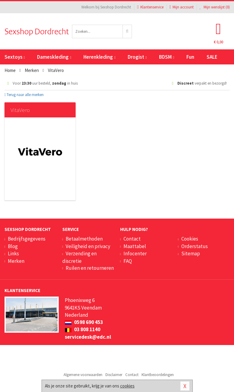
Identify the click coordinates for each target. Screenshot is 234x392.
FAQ (127, 261)
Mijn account (182, 7)
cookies (127, 386)
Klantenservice (150, 7)
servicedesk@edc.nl (88, 337)
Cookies (189, 238)
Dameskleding (54, 57)
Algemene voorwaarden (83, 374)
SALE (212, 57)
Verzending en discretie (79, 257)
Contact (132, 238)
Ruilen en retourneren (90, 268)
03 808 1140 (82, 329)
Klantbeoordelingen (158, 374)
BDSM (166, 57)
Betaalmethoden (84, 238)
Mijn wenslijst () (215, 7)
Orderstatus (194, 246)
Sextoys (15, 57)
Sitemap (190, 253)
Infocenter (135, 253)
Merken (16, 261)
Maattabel (134, 246)
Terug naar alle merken (24, 94)
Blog (13, 246)
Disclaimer (113, 374)
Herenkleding (99, 57)
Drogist (137, 57)
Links (13, 253)
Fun (190, 57)
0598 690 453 (84, 322)
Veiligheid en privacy (88, 246)
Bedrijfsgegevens (26, 238)
